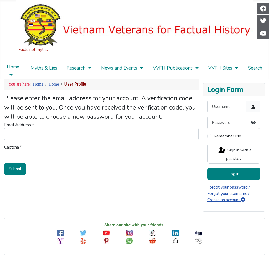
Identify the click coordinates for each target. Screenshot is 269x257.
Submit (15, 169)
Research (75, 68)
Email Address (19, 125)
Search (255, 68)
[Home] (10, 74)
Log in (233, 174)
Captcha (13, 147)
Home (13, 67)
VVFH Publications (173, 68)
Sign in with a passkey (234, 153)
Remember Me (227, 136)
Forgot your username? (228, 193)
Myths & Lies (43, 68)
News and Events (119, 68)
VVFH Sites (220, 68)
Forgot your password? (228, 187)
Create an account (226, 200)
